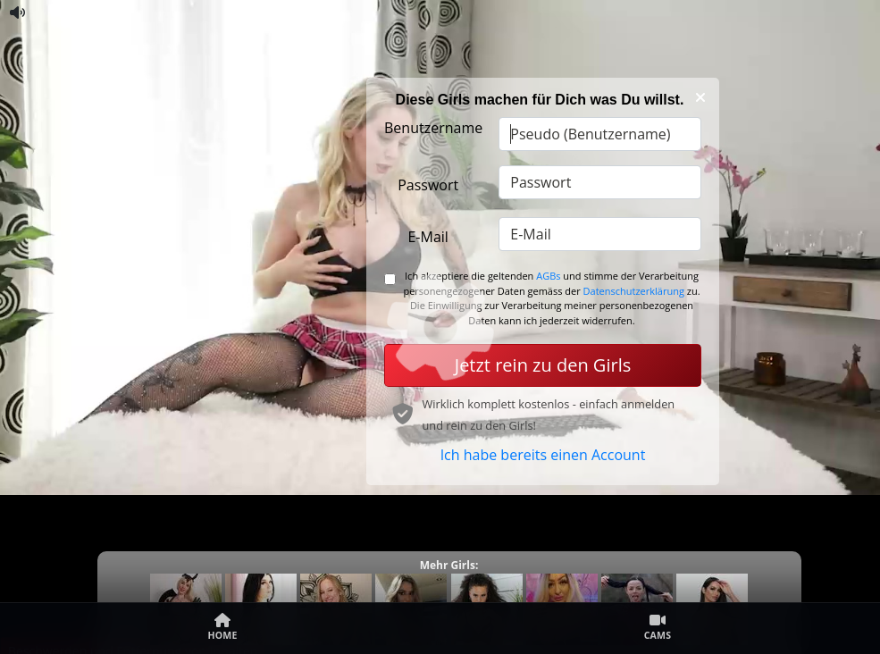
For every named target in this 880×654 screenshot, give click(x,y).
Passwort (428, 185)
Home (222, 627)
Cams (658, 627)
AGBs (548, 275)
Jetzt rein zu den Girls (543, 365)
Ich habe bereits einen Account (543, 455)
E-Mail (427, 237)
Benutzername (433, 128)
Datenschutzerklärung (633, 291)
